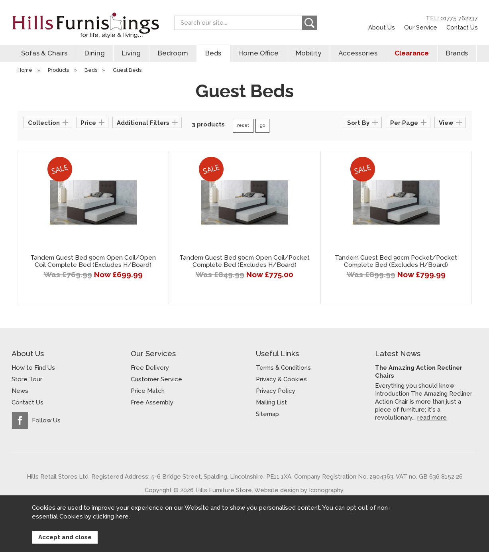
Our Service (420, 27)
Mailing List (271, 402)
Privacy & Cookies (281, 379)
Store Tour (27, 379)
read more (432, 417)
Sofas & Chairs (44, 53)
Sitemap (267, 414)
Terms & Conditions (283, 367)
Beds (213, 53)
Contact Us (462, 27)
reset (243, 125)
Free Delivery (150, 367)
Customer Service (156, 379)
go (262, 125)
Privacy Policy (275, 390)
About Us (381, 27)
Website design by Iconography (298, 490)
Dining (94, 53)
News (20, 390)
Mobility (308, 53)
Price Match (148, 390)
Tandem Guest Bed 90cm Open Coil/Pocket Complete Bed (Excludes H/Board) (244, 261)
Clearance (412, 53)
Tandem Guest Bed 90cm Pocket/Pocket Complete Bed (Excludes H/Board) (396, 261)
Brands (457, 53)
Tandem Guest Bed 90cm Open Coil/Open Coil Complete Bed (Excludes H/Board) (93, 261)
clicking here (111, 516)
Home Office (258, 53)
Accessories (357, 53)
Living (131, 53)
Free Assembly (152, 402)
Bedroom (173, 53)
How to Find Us (33, 367)
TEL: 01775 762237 (452, 18)
